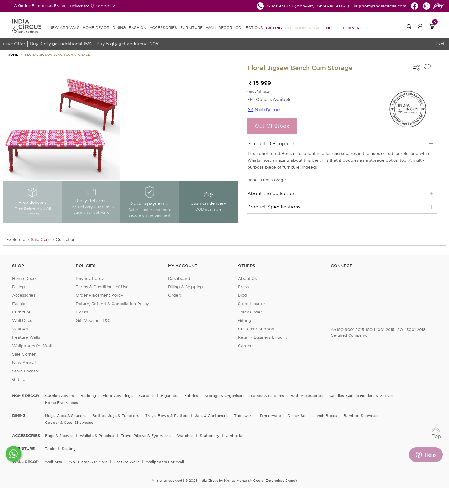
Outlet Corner (343, 28)
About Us (247, 278)
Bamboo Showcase (361, 415)
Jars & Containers (211, 415)
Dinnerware (270, 415)
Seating (69, 448)
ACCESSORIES (163, 28)
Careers (245, 345)
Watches (185, 435)
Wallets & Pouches (97, 435)
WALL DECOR (219, 28)
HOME (13, 54)
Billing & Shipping (185, 287)
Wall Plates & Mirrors (88, 461)
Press (243, 287)
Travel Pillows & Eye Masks (146, 435)
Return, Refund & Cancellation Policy (112, 303)
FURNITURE (191, 28)
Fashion (20, 303)
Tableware (243, 415)
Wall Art (20, 329)
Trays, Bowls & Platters (166, 415)
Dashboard (179, 278)
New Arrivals (24, 362)
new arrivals (64, 28)
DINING (119, 28)
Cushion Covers (59, 395)
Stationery (209, 435)
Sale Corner (42, 239)
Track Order (250, 312)
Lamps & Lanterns (267, 395)
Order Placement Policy (99, 295)
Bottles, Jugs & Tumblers (115, 415)
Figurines (169, 395)
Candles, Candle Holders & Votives (361, 395)
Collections (249, 28)
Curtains (146, 395)
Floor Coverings (118, 395)
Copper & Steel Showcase (69, 422)
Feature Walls (26, 337)
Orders (175, 295)
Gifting (274, 28)
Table (50, 448)
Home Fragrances (61, 402)
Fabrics (191, 395)
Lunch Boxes (325, 415)
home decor (25, 396)
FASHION (137, 28)
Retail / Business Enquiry (262, 337)
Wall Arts (53, 461)
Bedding (88, 395)
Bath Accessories (307, 395)
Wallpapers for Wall (32, 345)
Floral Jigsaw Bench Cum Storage (57, 54)
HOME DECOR (96, 28)
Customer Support (256, 329)
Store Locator (25, 371)
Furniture (21, 312)
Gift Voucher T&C (93, 320)
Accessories (23, 295)
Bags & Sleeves (59, 435)
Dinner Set (297, 415)
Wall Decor (23, 320)
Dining (18, 287)
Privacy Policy (90, 278)
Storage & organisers (224, 395)
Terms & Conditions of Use (102, 287)
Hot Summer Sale (304, 28)
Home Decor (24, 278)
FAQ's (82, 312)
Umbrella (234, 435)
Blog (242, 295)
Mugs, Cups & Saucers (65, 415)
